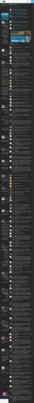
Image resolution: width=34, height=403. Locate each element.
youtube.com (26, 58)
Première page (2, 10)
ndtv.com (20, 270)
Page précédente (5, 10)
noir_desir (7, 49)
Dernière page (4, 12)
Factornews (6, 14)
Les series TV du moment (16, 24)
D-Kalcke (7, 246)
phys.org (22, 267)
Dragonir (7, 175)
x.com (21, 304)
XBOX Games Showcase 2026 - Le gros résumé (20, 12)
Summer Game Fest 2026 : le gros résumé (19, 16)
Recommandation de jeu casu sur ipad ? (19, 27)
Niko (6, 21)
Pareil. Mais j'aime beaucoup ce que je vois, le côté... (20, 13)
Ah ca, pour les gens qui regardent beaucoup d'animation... (21, 25)
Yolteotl (7, 105)
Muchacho (8, 62)
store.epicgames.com (16, 208)
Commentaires (16, 8)
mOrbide (7, 220)
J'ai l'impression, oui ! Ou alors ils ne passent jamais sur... (20, 22)
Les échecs (14, 28)
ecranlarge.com (21, 235)
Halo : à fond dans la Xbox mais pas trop (19, 9)
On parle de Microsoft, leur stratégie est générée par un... (20, 10)
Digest (26, 5)
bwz (6, 148)
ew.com (19, 184)
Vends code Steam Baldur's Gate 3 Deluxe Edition (20, 21)
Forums (13, 20)
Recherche (27, 2)
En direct (15, 5)
